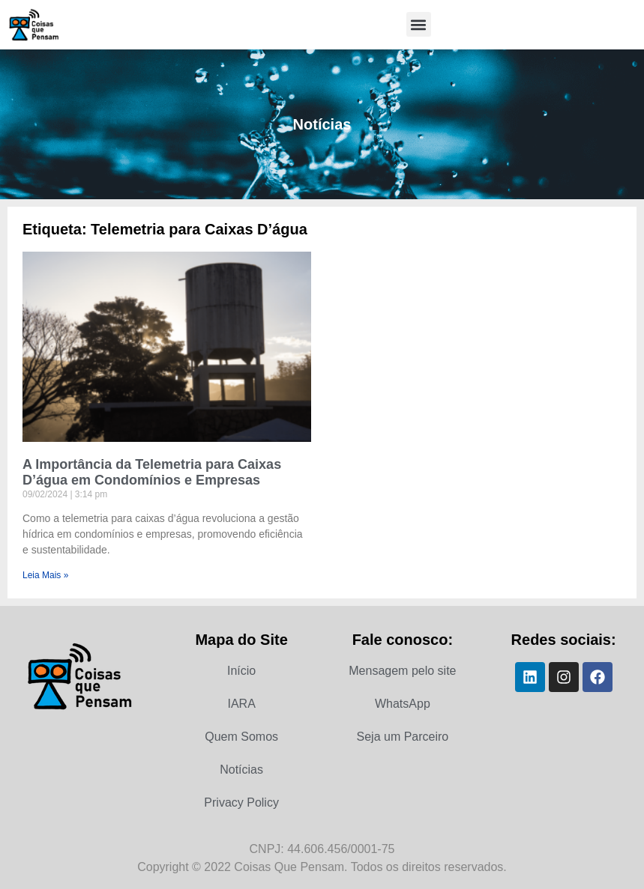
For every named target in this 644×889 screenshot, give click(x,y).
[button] (418, 24)
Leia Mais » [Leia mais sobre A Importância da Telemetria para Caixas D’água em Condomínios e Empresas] (45, 575)
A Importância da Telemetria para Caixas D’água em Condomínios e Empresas (151, 472)
